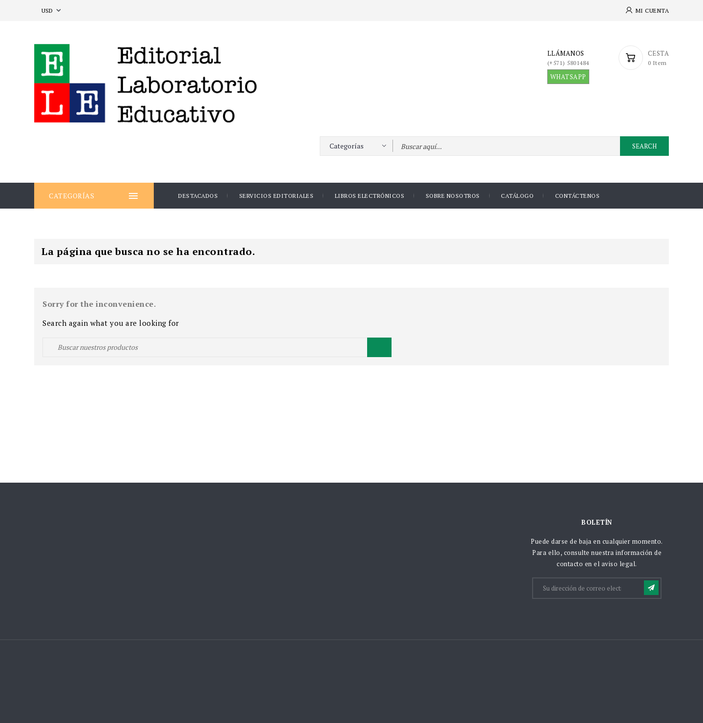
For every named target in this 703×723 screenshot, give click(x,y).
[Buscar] (217, 347)
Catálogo (517, 195)
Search (644, 146)
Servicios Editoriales (276, 195)
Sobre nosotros (453, 195)
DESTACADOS (198, 195)
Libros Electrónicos (370, 195)
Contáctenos (577, 195)
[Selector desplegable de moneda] (52, 10)
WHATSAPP (568, 76)
